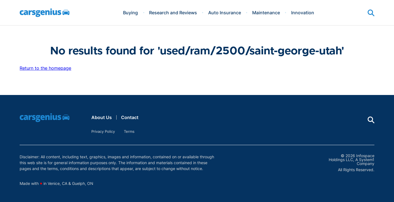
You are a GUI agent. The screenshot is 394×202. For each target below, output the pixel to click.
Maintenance (266, 12)
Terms (129, 131)
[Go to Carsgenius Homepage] (44, 12)
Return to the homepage (45, 68)
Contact (129, 117)
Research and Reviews (173, 12)
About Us (101, 117)
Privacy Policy (103, 131)
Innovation (302, 12)
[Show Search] (371, 13)
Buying (130, 12)
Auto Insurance (224, 12)
